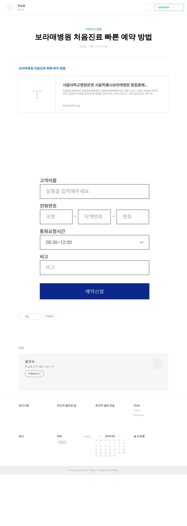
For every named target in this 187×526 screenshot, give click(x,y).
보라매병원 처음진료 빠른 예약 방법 (93, 37)
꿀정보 (30, 412)
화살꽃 (23, 5)
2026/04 (110, 487)
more (87, 487)
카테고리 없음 (93, 29)
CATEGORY (170, 7)
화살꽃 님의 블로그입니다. (40, 417)
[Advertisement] (93, 91)
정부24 (62, 493)
